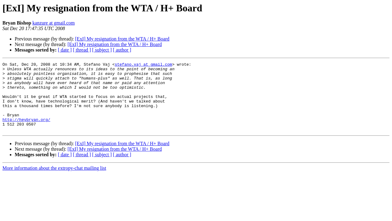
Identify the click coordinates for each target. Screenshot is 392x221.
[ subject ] (102, 49)
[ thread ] (82, 49)
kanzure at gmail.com (53, 22)
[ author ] (122, 49)
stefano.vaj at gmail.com (143, 65)
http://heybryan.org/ (26, 131)
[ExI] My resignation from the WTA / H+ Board (122, 38)
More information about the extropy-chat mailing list (54, 181)
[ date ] (65, 49)
